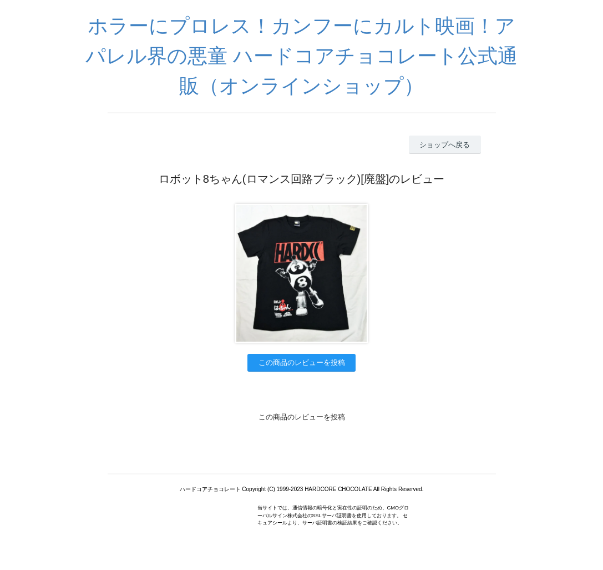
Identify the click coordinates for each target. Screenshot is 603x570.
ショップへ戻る (444, 145)
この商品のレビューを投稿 (302, 362)
